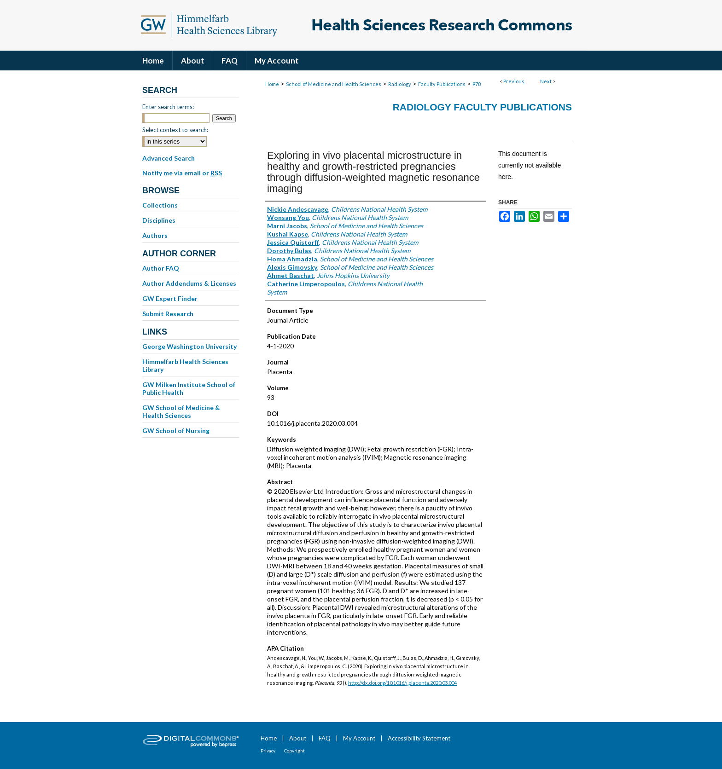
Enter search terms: (168, 106)
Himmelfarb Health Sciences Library (185, 365)
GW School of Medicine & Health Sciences (181, 411)
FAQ (325, 738)
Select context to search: (175, 129)
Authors (155, 235)
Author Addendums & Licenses (189, 283)
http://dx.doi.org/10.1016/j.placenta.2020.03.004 (402, 683)
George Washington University (189, 346)
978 (476, 84)
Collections (160, 205)
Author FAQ (160, 268)
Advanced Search (168, 158)
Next (546, 81)
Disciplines (158, 220)
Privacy (268, 750)
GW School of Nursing (176, 430)
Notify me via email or (182, 173)
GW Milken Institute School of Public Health (188, 388)
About (297, 738)
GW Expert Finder (170, 298)
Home (272, 84)
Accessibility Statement (419, 738)
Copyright (294, 750)
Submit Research (167, 314)
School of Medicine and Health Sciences (333, 84)
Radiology (399, 84)
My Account (359, 738)
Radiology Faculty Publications (482, 107)
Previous (513, 81)
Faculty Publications (442, 84)
